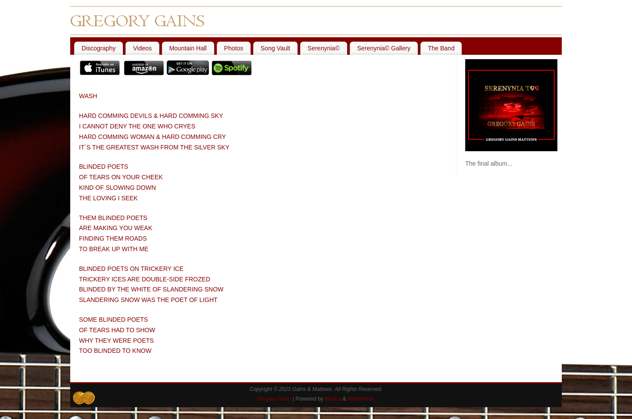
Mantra (333, 399)
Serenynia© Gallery (384, 48)
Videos (142, 48)
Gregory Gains (274, 399)
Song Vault (275, 48)
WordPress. (361, 399)
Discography (99, 48)
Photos (234, 48)
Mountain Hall (188, 48)
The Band (441, 48)
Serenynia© (324, 48)
